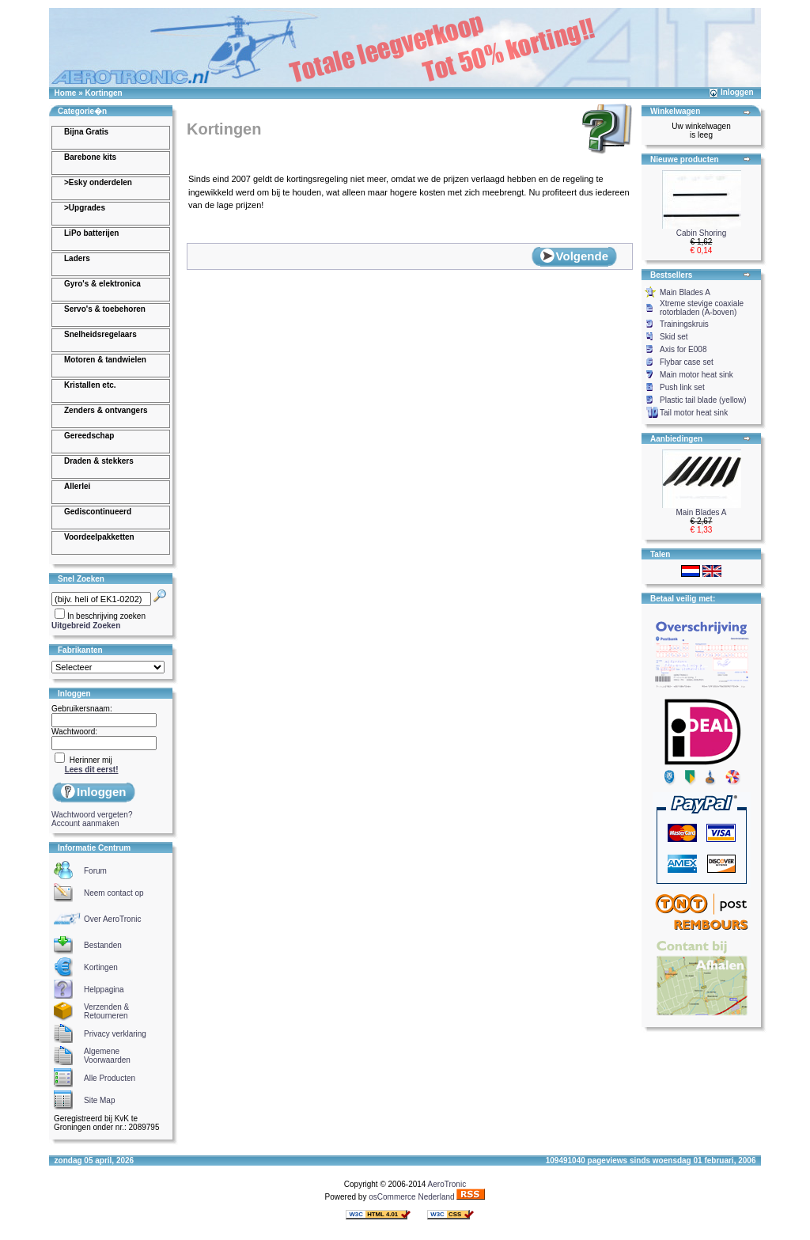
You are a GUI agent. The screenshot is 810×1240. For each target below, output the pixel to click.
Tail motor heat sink (694, 412)
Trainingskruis (684, 324)
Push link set (682, 387)
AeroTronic (447, 1184)
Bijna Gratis (86, 131)
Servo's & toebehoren (105, 309)
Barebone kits (90, 157)
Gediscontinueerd (97, 511)
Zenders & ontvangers (106, 410)
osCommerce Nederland (411, 1197)
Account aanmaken (85, 823)
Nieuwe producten (684, 159)
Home (66, 93)
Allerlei (77, 486)
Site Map (99, 1100)
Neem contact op (114, 893)
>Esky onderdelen (98, 182)
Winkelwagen (675, 111)
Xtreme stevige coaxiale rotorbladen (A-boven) (702, 308)
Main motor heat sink (696, 374)
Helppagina (104, 989)
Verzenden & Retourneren (106, 1011)
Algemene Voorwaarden (107, 1055)
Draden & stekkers (99, 461)
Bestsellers (671, 275)
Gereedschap (89, 435)
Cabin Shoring (701, 233)
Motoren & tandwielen (105, 359)
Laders (77, 258)
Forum (95, 870)
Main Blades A (685, 292)
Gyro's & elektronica (102, 283)
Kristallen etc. (90, 385)
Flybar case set (686, 362)
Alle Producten (109, 1078)
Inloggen (737, 92)
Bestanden (103, 945)
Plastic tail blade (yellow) (703, 400)
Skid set (674, 336)
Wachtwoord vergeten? (91, 814)
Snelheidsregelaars (100, 334)
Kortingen (103, 93)
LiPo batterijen (91, 233)
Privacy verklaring (115, 1034)
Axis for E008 (683, 349)
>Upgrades (84, 207)
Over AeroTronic (112, 919)
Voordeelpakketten (99, 537)
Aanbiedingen (676, 438)
